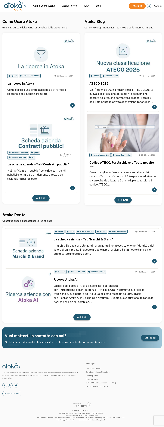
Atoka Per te (69, 5)
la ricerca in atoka (31, 76)
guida (14, 76)
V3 (33, 157)
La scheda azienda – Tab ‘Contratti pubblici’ (38, 164)
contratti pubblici (20, 153)
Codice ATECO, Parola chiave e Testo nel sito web (121, 164)
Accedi (158, 6)
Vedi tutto (41, 198)
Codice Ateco (112, 76)
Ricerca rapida (98, 272)
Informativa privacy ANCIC (97, 386)
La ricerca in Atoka (20, 83)
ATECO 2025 (98, 83)
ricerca (61, 272)
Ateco (96, 76)
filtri (72, 232)
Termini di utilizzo (93, 368)
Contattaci (150, 338)
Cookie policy (92, 376)
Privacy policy (92, 379)
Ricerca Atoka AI (66, 279)
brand (60, 232)
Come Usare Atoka (44, 5)
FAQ (86, 5)
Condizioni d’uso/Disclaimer (98, 372)
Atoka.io (137, 5)
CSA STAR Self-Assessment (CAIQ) (101, 383)
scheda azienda (19, 157)
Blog (98, 5)
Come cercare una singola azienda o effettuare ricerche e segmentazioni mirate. (36, 91)
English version (13, 393)
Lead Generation (123, 155)
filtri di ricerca (86, 232)
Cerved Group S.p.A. (98, 420)
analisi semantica (101, 155)
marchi (103, 232)
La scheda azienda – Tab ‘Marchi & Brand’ (83, 239)
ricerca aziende (78, 272)
